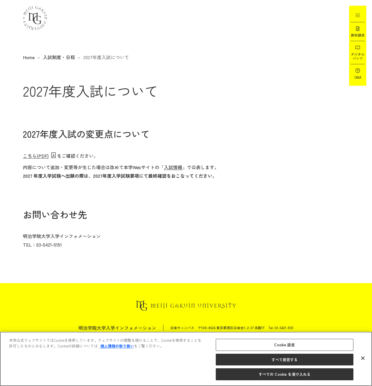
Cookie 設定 (284, 344)
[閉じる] (363, 358)
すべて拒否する (285, 359)
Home (29, 57)
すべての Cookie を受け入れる (284, 374)
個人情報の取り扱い (116, 346)
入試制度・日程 (59, 57)
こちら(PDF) (36, 155)
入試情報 (173, 167)
